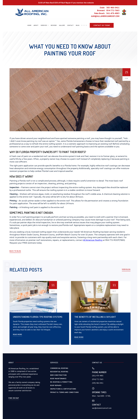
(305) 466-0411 (97, 383)
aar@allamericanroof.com (101, 408)
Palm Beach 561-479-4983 (106, 13)
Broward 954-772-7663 (108, 10)
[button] (45, 25)
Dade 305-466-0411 (109, 7)
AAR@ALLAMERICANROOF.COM (105, 16)
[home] (32, 12)
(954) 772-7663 (97, 379)
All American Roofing (92, 240)
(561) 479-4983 (97, 376)
